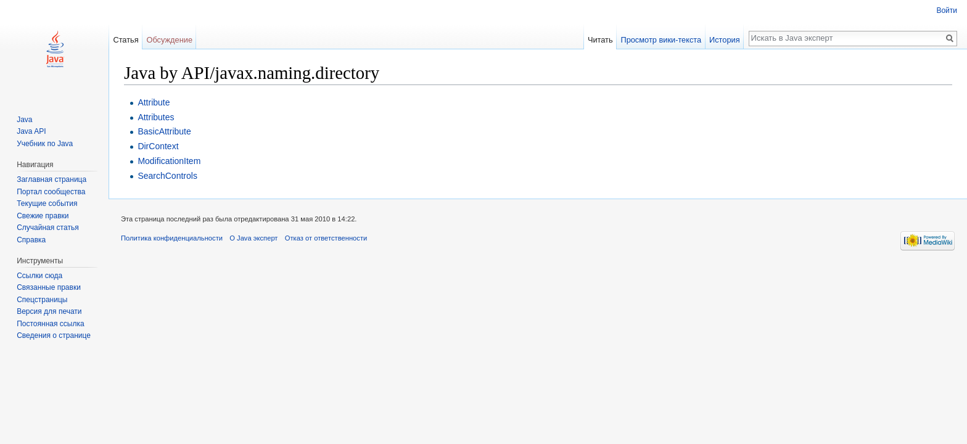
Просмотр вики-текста (660, 39)
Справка (31, 240)
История (724, 39)
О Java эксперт (253, 238)
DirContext (158, 146)
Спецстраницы (42, 299)
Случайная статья (47, 227)
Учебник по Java (45, 143)
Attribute (154, 102)
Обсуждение (169, 39)
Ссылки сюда (39, 275)
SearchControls (167, 176)
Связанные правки (49, 287)
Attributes (156, 117)
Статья (125, 39)
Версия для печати (49, 311)
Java (24, 119)
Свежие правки (42, 216)
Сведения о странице (54, 335)
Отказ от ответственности (326, 238)
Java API (31, 131)
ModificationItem (169, 161)
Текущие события (47, 203)
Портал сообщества (51, 191)
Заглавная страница (51, 179)
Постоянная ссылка (50, 323)
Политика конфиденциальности (172, 238)
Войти (946, 10)
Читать (600, 39)
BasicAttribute (164, 131)
